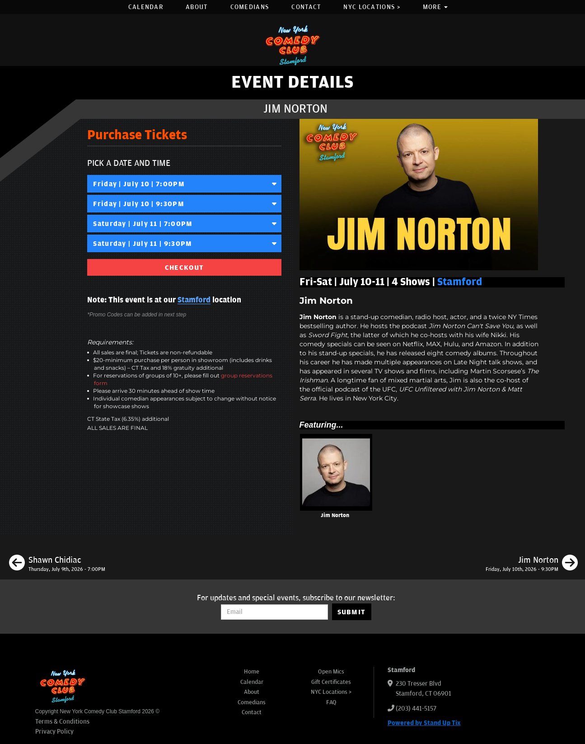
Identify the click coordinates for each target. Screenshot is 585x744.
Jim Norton (335, 515)
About (197, 7)
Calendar (145, 7)
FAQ (331, 702)
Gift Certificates (331, 682)
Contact (306, 7)
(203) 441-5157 (416, 708)
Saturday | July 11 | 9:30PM (185, 244)
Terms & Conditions (62, 721)
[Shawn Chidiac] (57, 564)
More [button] (435, 7)
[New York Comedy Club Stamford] (293, 45)
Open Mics (331, 671)
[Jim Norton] (532, 564)
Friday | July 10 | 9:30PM (185, 204)
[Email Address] (274, 612)
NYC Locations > (371, 7)
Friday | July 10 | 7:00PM (185, 184)
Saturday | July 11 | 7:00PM (185, 224)
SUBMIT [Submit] (351, 612)
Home (251, 671)
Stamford (194, 300)
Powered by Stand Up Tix (424, 723)
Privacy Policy (54, 731)
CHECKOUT (184, 268)
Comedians (249, 7)
